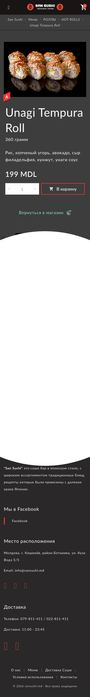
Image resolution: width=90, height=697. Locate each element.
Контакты (68, 677)
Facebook (20, 521)
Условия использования (33, 677)
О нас (16, 670)
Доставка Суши (58, 670)
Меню (33, 670)
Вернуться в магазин (41, 212)
